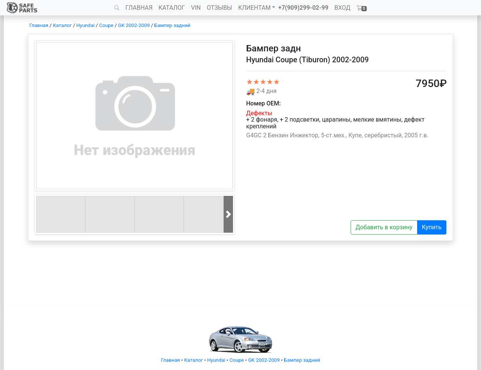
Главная (38, 25)
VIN (196, 7)
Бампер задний (172, 25)
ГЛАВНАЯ (139, 7)
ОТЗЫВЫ (219, 7)
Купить (432, 227)
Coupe (106, 25)
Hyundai (85, 25)
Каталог (62, 25)
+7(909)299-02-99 (303, 7)
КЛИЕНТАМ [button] (254, 7)
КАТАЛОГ (172, 7)
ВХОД (342, 7)
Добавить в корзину (383, 227)
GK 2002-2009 (134, 25)
